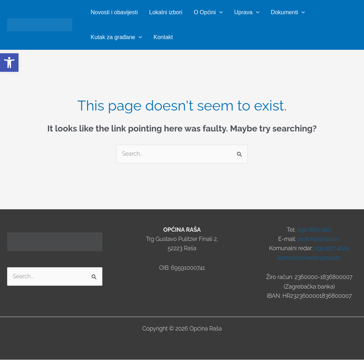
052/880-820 (314, 229)
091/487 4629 (332, 248)
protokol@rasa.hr (318, 239)
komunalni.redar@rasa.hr (309, 257)
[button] (219, 12)
